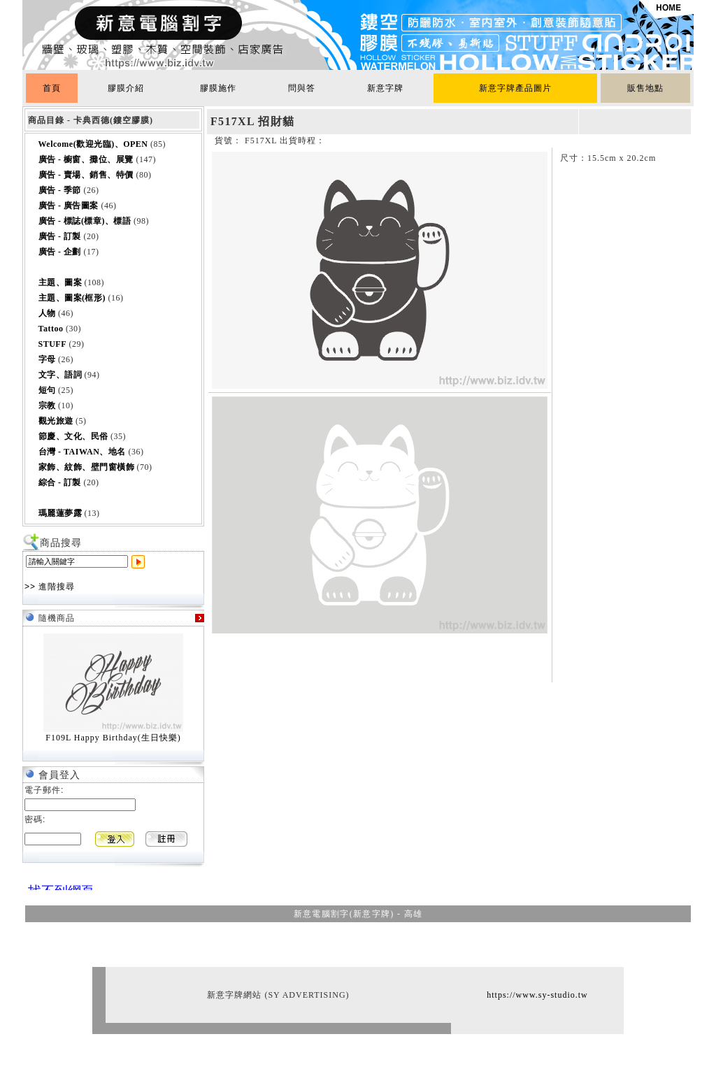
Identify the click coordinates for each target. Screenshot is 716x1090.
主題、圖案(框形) (72, 298)
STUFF (52, 344)
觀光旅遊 (55, 421)
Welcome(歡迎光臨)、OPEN (93, 144)
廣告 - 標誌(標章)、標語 (84, 221)
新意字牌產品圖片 (515, 88)
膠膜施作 (218, 88)
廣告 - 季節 (60, 190)
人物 (47, 313)
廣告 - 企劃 (60, 252)
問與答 (301, 88)
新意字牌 (385, 88)
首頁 (52, 88)
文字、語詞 (60, 375)
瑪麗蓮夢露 (60, 513)
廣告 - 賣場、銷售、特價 (86, 175)
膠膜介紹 (126, 88)
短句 (47, 390)
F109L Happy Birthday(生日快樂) (113, 738)
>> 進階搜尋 (49, 586)
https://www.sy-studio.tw (537, 995)
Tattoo (51, 329)
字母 (47, 359)
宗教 (47, 405)
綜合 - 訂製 (60, 482)
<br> (57, 884)
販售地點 (645, 88)
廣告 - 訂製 (60, 236)
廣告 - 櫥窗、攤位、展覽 (86, 159)
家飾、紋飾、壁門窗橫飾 (86, 467)
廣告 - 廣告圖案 (68, 205)
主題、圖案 (60, 282)
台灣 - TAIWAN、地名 (82, 452)
